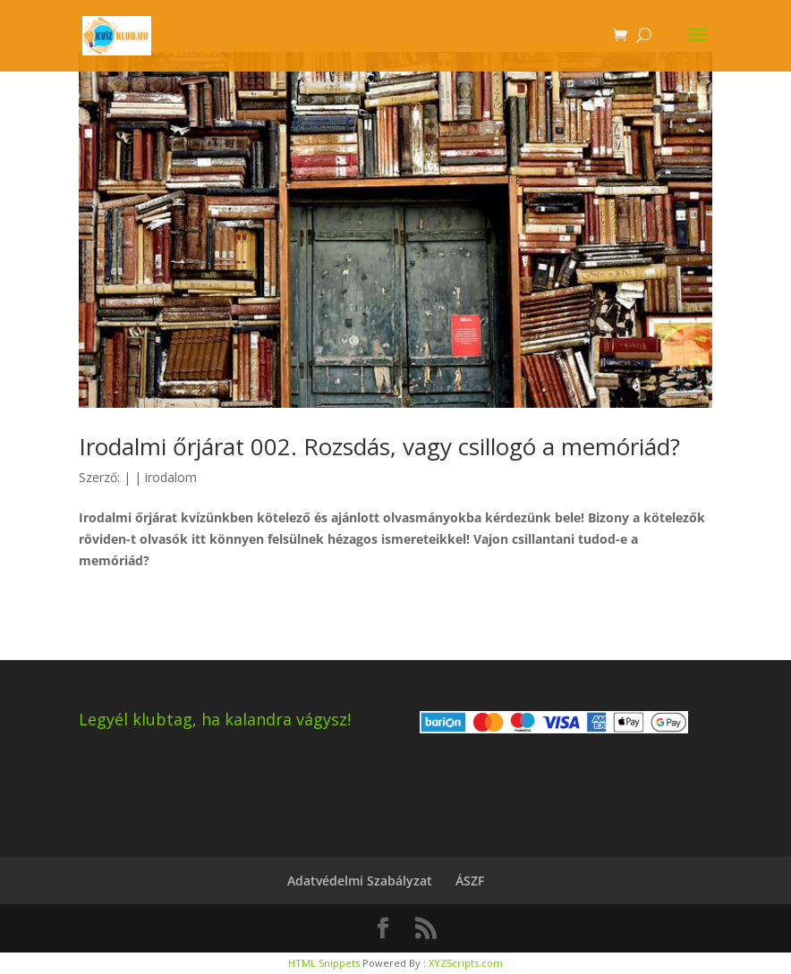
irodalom (171, 477)
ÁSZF (469, 880)
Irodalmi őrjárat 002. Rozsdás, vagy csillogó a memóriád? (379, 446)
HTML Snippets (324, 963)
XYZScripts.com (466, 963)
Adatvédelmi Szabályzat (359, 880)
